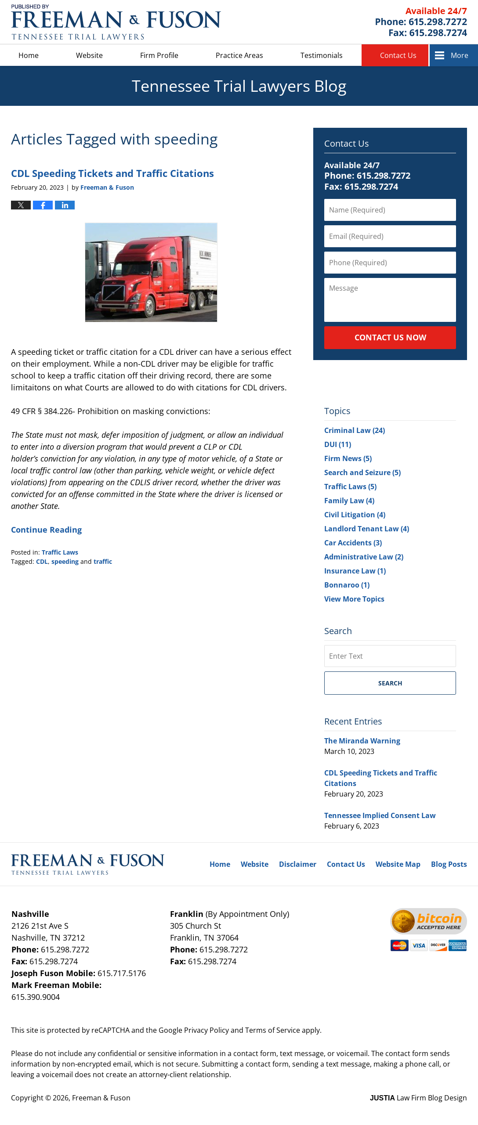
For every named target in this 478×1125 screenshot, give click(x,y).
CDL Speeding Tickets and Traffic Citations (112, 173)
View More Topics (354, 599)
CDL (42, 561)
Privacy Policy (206, 1030)
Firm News (348, 458)
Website (89, 55)
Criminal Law (354, 430)
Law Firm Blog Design (418, 1098)
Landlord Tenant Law (366, 529)
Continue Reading (46, 529)
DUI (337, 444)
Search (390, 683)
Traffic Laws (60, 552)
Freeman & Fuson (101, 1098)
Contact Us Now (390, 337)
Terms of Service (272, 1030)
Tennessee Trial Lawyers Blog (116, 22)
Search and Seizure (362, 472)
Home (28, 55)
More (459, 55)
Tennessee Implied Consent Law (380, 815)
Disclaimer (297, 864)
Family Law (349, 500)
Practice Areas (239, 55)
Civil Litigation (354, 514)
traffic (103, 561)
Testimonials (322, 55)
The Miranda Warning (362, 741)
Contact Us (398, 55)
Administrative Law (363, 557)
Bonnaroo (346, 585)
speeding (65, 561)
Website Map (398, 864)
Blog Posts (449, 864)
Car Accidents (353, 543)
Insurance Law (355, 571)
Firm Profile (159, 55)
